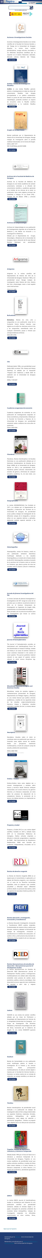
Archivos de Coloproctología (17, 223)
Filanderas (10, 454)
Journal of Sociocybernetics (16, 640)
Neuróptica (11, 732)
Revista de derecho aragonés (17, 871)
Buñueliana (11, 315)
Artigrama (10, 269)
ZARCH (9, 1196)
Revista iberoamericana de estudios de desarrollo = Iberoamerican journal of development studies (20, 966)
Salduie (9, 1010)
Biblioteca (18, 1237)
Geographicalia (12, 501)
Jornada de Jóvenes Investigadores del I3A (20, 594)
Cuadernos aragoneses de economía (19, 408)
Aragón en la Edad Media (15, 130)
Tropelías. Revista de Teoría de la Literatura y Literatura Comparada (19, 1150)
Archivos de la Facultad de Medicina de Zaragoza (20, 177)
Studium (10, 1057)
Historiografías (12, 547)
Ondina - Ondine (13, 779)
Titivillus (10, 1103)
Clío (8, 362)
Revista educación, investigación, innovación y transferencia (18, 918)
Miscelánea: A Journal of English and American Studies (19, 687)
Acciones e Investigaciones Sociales (19, 37)
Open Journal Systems (10, 1229)
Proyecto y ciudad (13, 825)
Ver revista (12, 60)
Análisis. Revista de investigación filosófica (18, 84)
